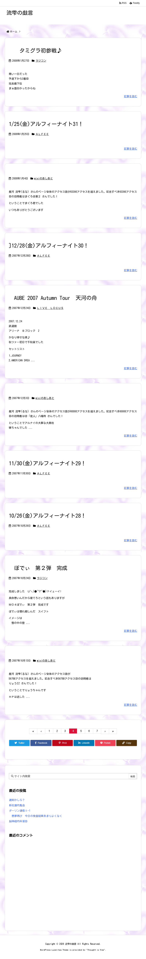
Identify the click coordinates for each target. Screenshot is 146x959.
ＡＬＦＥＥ (42, 134)
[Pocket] (105, 743)
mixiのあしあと (43, 178)
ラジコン (41, 60)
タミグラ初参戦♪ (35, 50)
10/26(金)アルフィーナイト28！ (47, 515)
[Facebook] (41, 743)
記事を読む (130, 96)
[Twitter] (19, 743)
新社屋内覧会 (17, 805)
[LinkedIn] (84, 743)
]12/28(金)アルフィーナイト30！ (49, 245)
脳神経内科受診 (18, 821)
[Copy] (126, 743)
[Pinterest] (62, 743)
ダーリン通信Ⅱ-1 (19, 810)
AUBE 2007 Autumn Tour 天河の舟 (53, 297)
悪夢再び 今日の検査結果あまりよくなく (35, 816)
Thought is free (95, 950)
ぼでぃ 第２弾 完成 (38, 568)
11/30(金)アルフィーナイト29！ (47, 463)
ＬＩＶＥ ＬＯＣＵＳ (50, 308)
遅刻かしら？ (17, 800)
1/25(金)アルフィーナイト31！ (46, 124)
